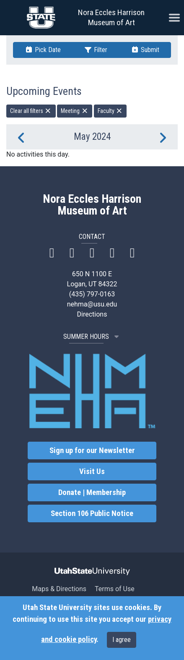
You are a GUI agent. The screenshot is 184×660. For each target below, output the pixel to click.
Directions (92, 314)
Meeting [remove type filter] (74, 110)
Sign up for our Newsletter (92, 450)
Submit (145, 50)
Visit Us (92, 471)
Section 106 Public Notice (92, 513)
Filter (95, 50)
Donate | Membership (92, 492)
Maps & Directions (59, 589)
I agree (121, 640)
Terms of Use (115, 589)
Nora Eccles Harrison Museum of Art (111, 17)
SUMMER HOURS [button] (92, 336)
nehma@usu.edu (92, 304)
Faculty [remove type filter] (110, 110)
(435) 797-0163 (92, 294)
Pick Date (43, 50)
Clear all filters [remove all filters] (31, 110)
